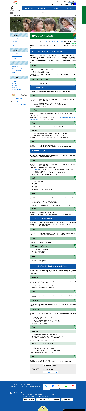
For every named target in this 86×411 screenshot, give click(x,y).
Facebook (52, 388)
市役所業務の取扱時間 (54, 399)
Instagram (59, 388)
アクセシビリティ (14, 386)
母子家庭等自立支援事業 (19, 15)
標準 (61, 4)
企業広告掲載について (35, 386)
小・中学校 (14, 43)
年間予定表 (14, 87)
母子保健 (14, 83)
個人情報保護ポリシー (29, 384)
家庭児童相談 (15, 66)
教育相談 (14, 72)
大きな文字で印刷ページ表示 (56, 41)
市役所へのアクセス (42, 399)
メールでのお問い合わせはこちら (50, 372)
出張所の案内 (67, 399)
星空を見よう (15, 58)
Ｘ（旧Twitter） (46, 388)
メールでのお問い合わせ (29, 399)
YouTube (72, 388)
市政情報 (55, 8)
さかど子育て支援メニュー (26, 12)
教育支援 (14, 45)
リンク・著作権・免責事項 (16, 384)
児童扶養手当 (36, 169)
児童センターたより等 (17, 56)
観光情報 (69, 8)
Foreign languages (72, 1)
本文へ (58, 1)
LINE (66, 388)
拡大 (58, 4)
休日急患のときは (16, 85)
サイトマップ (64, 1)
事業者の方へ (42, 8)
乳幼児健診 (14, 81)
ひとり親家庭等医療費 (17, 98)
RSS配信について (24, 386)
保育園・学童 (15, 38)
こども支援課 (47, 365)
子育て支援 (14, 41)
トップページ (17, 12)
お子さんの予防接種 (16, 89)
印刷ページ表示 (44, 41)
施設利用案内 (15, 53)
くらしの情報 (29, 8)
